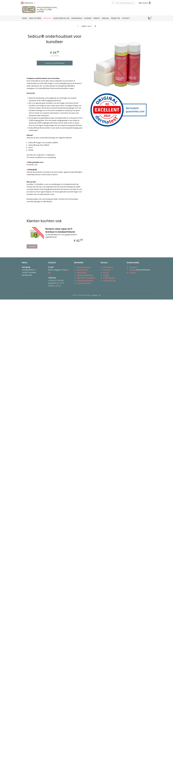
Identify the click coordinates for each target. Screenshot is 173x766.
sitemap (94, 295)
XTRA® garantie (109, 278)
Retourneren (81, 272)
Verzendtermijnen (83, 267)
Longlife (106, 275)
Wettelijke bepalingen (85, 280)
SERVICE (96, 18)
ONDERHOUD (76, 18)
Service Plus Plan (109, 280)
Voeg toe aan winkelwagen (54, 63)
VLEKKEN (87, 18)
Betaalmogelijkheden (85, 275)
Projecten (106, 270)
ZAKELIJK (105, 18)
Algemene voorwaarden (86, 278)
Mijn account (145, 2)
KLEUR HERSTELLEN (61, 18)
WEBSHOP (47, 18)
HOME (24, 18)
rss (100, 295)
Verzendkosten (82, 270)
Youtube (132, 270)
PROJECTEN (115, 18)
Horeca (106, 272)
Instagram (133, 267)
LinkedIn (132, 272)
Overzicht (32, 246)
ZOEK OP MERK (35, 18)
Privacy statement (84, 283)
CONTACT (126, 18)
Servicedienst (108, 267)
